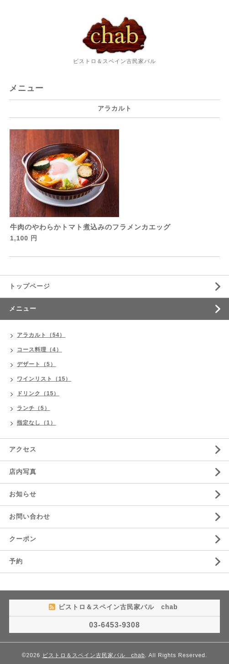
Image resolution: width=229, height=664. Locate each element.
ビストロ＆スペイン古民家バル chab (93, 655)
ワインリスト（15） (44, 379)
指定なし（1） (36, 423)
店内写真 (22, 471)
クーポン (22, 538)
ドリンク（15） (38, 393)
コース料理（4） (39, 349)
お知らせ (22, 494)
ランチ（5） (33, 408)
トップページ (29, 286)
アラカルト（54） (41, 335)
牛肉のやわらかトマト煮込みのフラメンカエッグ (94, 227)
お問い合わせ (29, 516)
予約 (16, 561)
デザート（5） (36, 364)
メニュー (22, 308)
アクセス (22, 449)
